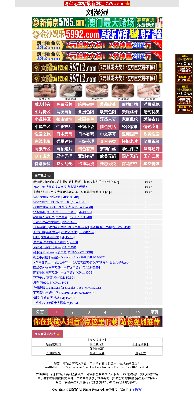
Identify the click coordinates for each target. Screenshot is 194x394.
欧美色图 (108, 112)
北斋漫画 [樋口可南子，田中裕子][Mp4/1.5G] (62, 212)
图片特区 (42, 112)
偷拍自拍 (130, 104)
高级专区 (42, 149)
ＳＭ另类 (108, 141)
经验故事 (130, 126)
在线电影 (42, 141)
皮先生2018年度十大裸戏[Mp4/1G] (55, 242)
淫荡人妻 (108, 119)
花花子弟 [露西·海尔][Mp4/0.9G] (54, 277)
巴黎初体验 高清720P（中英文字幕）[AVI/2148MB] (66, 267)
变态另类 (108, 164)
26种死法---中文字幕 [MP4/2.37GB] (56, 222)
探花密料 (130, 164)
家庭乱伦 (130, 119)
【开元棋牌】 (141, 344)
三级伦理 (86, 141)
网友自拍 (64, 112)
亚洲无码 (64, 156)
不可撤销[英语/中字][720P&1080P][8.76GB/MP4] (64, 292)
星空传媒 (151, 164)
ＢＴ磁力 (42, 156)
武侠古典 (151, 119)
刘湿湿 (97, 12)
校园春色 (86, 119)
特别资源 (42, 164)
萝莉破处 (108, 104)
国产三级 (151, 156)
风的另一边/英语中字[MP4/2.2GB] (55, 247)
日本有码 (86, 134)
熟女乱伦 (64, 164)
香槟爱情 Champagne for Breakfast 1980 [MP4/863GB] (67, 287)
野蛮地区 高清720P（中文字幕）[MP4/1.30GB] (63, 272)
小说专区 (42, 126)
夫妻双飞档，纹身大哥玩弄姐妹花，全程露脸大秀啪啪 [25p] (72, 192)
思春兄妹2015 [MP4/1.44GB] (51, 282)
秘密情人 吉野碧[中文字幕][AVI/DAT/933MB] (62, 217)
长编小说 (86, 126)
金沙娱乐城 (96, 353)
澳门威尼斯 (96, 344)
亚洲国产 (130, 134)
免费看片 (64, 104)
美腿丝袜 (130, 112)
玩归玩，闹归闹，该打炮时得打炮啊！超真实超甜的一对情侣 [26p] (77, 181)
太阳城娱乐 (53, 353)
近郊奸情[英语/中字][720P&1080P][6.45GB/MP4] (64, 232)
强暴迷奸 (64, 141)
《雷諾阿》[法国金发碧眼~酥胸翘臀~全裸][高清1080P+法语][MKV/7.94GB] (82, 227)
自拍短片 (64, 149)
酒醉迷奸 (151, 149)
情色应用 (151, 126)
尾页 (154, 312)
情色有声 (86, 149)
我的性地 (126, 389)
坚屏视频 (151, 141)
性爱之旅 (42, 134)
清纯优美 (151, 112)
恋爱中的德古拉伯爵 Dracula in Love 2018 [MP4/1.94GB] (69, 257)
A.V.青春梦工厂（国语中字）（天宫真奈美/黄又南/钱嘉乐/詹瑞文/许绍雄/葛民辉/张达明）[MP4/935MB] (100, 262)
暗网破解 (86, 104)
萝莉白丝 (108, 149)
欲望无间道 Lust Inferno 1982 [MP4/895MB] (61, 202)
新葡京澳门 (53, 344)
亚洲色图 (86, 112)
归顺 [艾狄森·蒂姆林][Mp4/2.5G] (54, 237)
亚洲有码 (86, 156)
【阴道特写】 (97, 348)
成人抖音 (42, 104)
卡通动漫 (86, 164)
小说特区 (42, 119)
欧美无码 (108, 156)
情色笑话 (108, 126)
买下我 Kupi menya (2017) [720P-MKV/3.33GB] (63, 252)
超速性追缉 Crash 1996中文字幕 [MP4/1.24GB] (63, 207)
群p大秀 (140, 353)
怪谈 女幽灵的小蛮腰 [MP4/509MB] (56, 197)
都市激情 (64, 119)
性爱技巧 (64, 126)
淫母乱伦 (151, 104)
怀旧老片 (130, 141)
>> (138, 312)
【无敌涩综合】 (97, 340)
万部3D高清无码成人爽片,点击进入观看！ (60, 186)
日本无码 (64, 134)
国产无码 (130, 156)
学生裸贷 (130, 149)
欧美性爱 (151, 134)
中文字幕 (108, 134)
